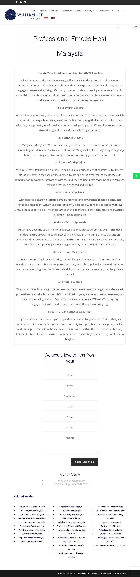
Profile (43, 10)
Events (79, 10)
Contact (120, 10)
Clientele (54, 10)
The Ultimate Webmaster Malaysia (113, 573)
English (34, 18)
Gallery (88, 10)
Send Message (90, 462)
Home (34, 10)
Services (65, 10)
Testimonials (104, 10)
